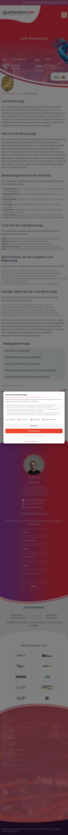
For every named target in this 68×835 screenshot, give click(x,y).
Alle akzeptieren (34, 431)
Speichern (34, 426)
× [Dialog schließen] (60, 394)
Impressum (41, 441)
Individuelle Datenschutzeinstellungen (34, 435)
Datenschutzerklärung (30, 441)
